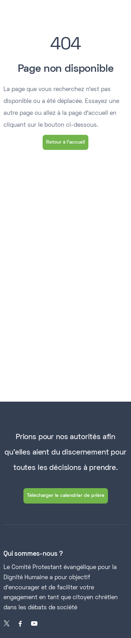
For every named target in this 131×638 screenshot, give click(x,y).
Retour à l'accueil (65, 142)
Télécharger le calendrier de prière (65, 495)
